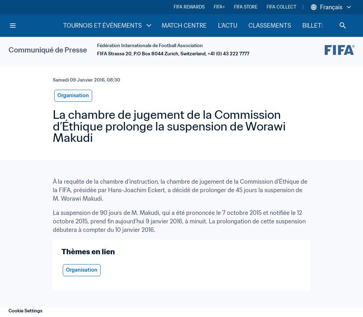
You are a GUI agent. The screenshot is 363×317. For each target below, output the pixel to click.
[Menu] (13, 25)
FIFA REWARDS (189, 7)
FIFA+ (219, 7)
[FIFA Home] (36, 25)
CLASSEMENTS (269, 25)
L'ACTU (227, 25)
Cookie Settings (26, 311)
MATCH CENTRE (184, 25)
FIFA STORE (245, 7)
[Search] (342, 25)
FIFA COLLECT (281, 7)
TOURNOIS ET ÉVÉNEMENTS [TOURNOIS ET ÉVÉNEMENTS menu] (108, 25)
